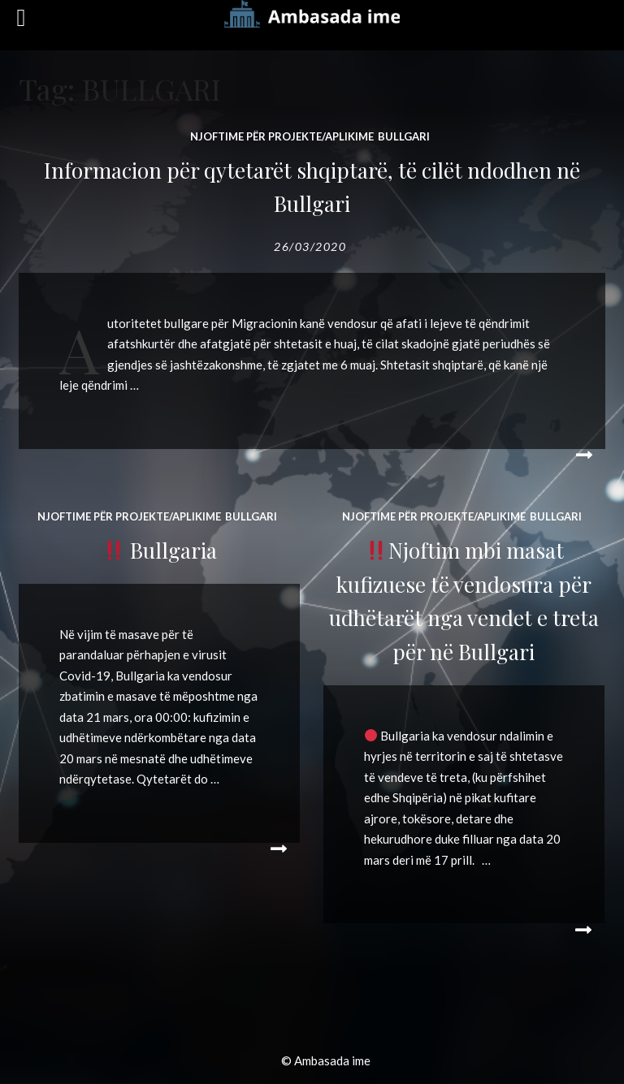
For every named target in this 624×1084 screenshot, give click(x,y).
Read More (581, 455)
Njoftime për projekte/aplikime (282, 136)
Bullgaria (160, 550)
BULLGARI (404, 136)
